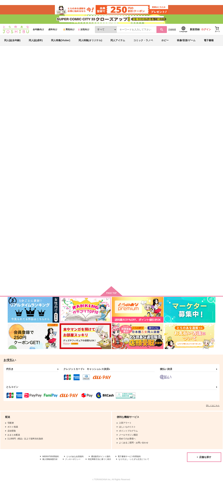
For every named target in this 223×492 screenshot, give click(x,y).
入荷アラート (163, 66)
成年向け (52, 31)
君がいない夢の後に (159, 249)
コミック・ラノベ (143, 42)
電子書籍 (209, 42)
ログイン (206, 31)
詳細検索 (172, 31)
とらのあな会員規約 (77, 459)
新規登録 (195, 31)
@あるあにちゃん (90, 249)
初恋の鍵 (188, 249)
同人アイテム (117, 42)
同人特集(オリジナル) (90, 42)
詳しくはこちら (213, 408)
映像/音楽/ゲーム (186, 42)
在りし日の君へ (55, 249)
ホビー (165, 42)
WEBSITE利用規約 (51, 459)
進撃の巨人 (40, 67)
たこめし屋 (122, 74)
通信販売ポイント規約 (104, 459)
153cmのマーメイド (194, 166)
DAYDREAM (141, 74)
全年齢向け (38, 31)
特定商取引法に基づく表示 (103, 462)
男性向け (69, 31)
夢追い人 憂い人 (158, 166)
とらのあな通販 (14, 57)
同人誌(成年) (36, 42)
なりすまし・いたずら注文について (59, 465)
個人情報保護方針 (50, 462)
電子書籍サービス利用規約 (134, 459)
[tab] (66, 109)
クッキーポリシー (75, 462)
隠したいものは (107, 74)
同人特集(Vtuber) (60, 42)
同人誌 (28, 57)
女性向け (83, 31)
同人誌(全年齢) (12, 42)
